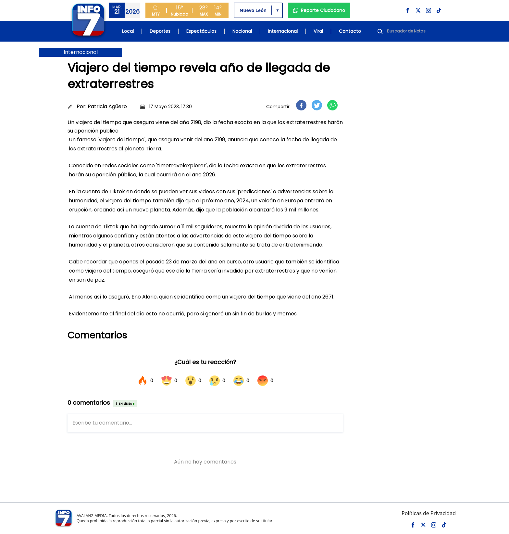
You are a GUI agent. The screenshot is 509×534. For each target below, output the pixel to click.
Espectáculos (201, 31)
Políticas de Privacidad (429, 513)
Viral (318, 31)
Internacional (283, 31)
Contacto (350, 31)
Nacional (242, 31)
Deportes (160, 31)
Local (128, 31)
